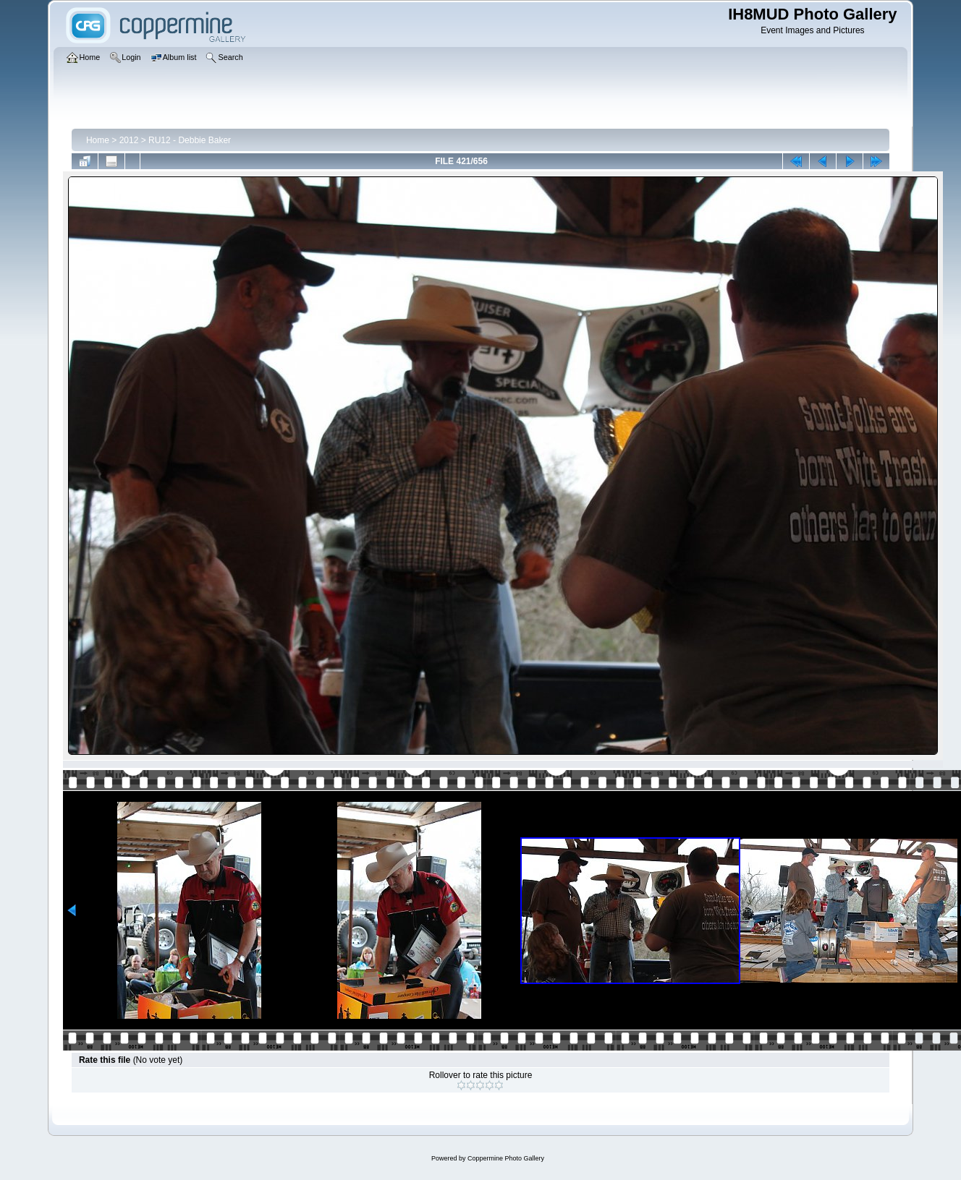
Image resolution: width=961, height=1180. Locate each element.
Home (97, 140)
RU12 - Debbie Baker (189, 140)
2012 (129, 140)
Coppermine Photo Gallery (505, 1158)
